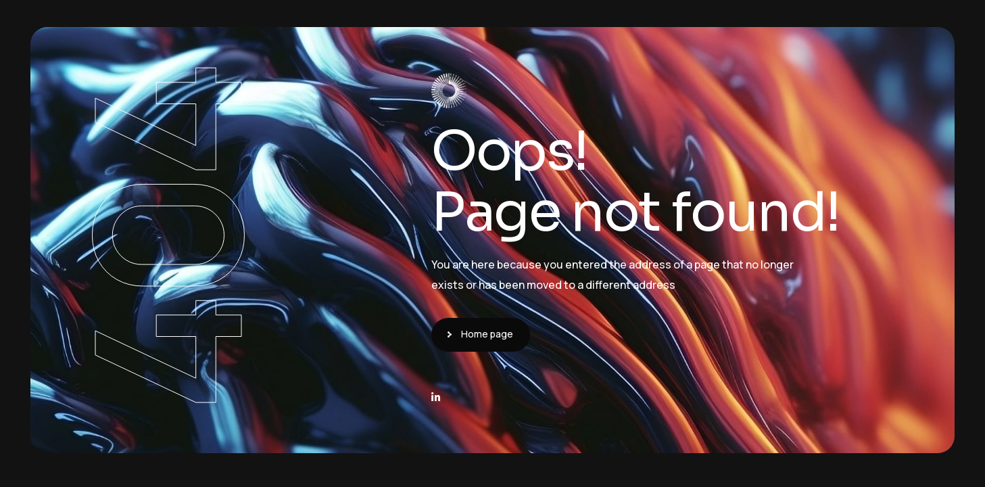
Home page (487, 333)
